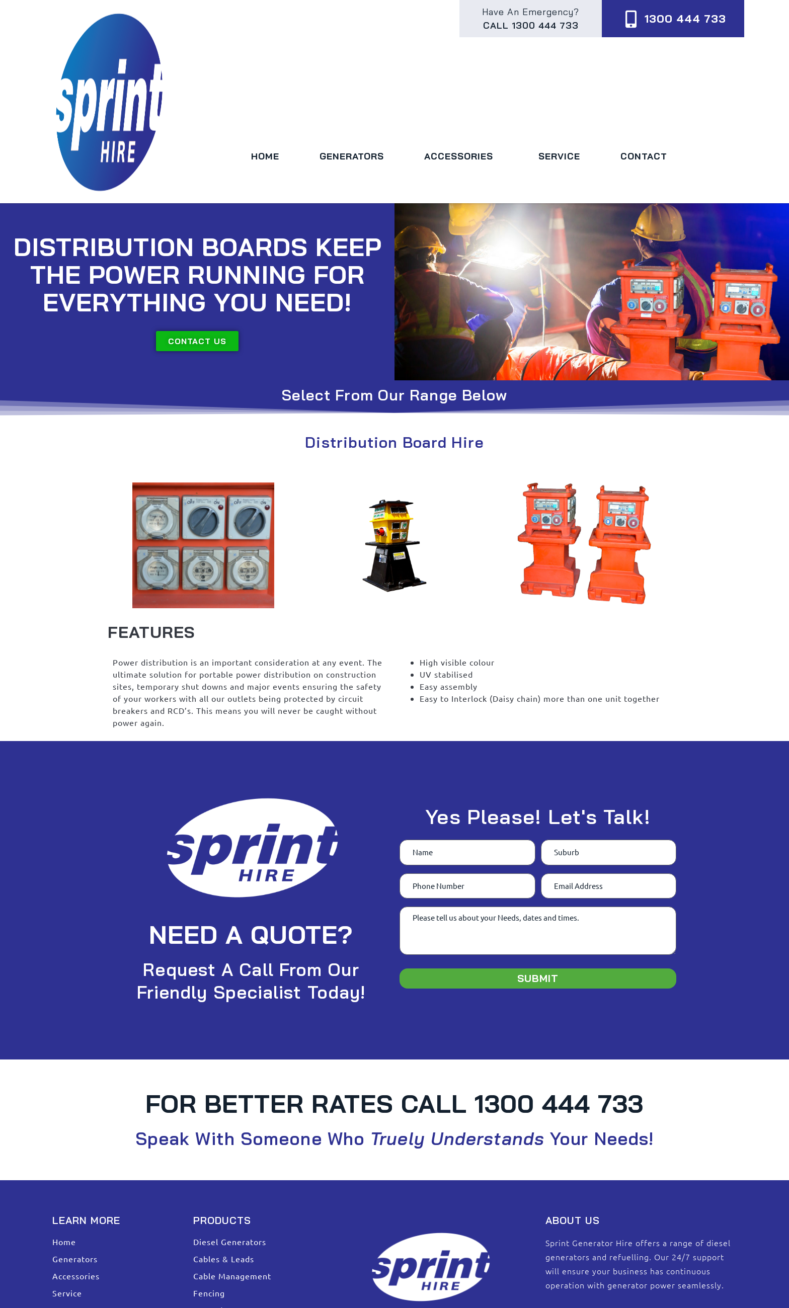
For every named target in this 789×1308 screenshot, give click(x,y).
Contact (643, 156)
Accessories (461, 156)
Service (559, 156)
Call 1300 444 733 (531, 25)
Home (265, 156)
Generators (352, 156)
